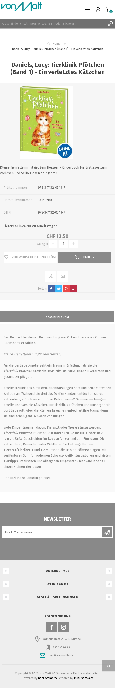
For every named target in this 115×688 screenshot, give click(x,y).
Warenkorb (108, 9)
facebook (51, 288)
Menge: (42, 244)
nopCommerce (48, 678)
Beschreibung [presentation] (57, 317)
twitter (58, 288)
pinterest (66, 288)
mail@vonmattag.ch (61, 655)
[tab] (57, 317)
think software (83, 678)
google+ (73, 288)
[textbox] (53, 23)
